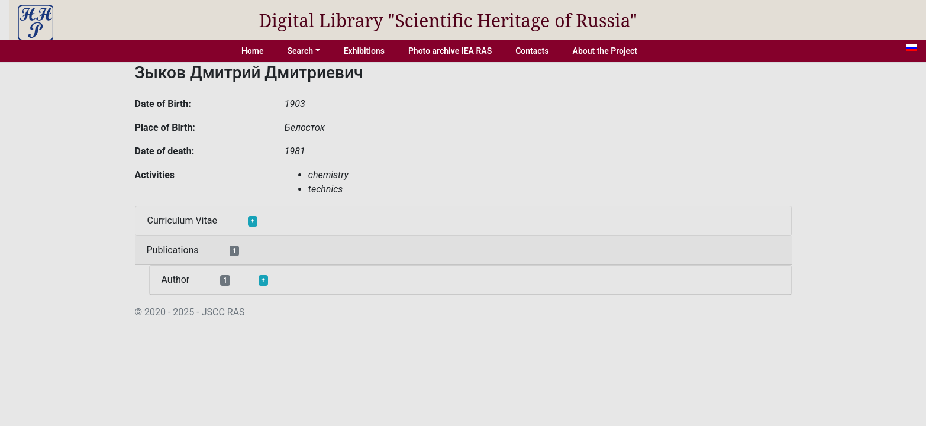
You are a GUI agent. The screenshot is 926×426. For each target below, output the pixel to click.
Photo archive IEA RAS (450, 51)
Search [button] (300, 51)
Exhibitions (364, 51)
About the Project (605, 51)
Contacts (531, 51)
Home (252, 51)
